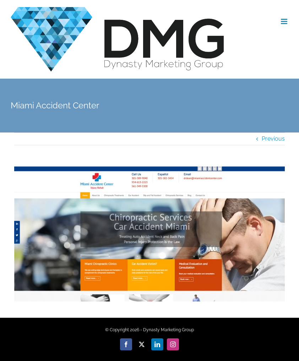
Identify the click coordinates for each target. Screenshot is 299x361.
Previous (273, 138)
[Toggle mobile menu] (284, 21)
